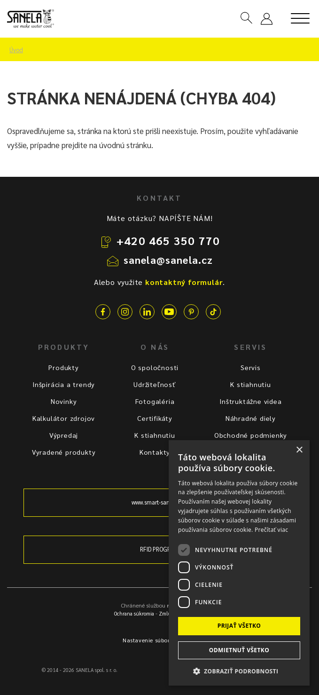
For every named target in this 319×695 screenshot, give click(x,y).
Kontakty (155, 452)
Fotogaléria (155, 401)
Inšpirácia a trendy (63, 384)
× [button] (299, 450)
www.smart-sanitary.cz (160, 502)
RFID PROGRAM (159, 549)
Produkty (63, 367)
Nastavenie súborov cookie (159, 640)
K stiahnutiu (154, 435)
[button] (239, 670)
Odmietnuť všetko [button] (239, 650)
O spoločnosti (155, 367)
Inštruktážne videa (250, 401)
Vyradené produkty (64, 452)
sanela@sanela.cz (168, 259)
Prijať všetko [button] (239, 626)
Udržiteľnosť (154, 384)
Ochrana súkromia (134, 613)
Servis (251, 367)
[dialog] (239, 563)
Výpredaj (63, 435)
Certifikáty (154, 418)
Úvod (16, 50)
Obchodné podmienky (250, 435)
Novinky (64, 401)
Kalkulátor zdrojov (63, 418)
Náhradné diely (251, 418)
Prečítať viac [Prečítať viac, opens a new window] (271, 530)
